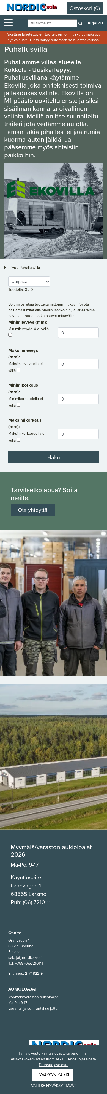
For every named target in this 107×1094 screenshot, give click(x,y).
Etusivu (10, 267)
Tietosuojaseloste (53, 1065)
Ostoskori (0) (85, 8)
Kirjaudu (95, 23)
